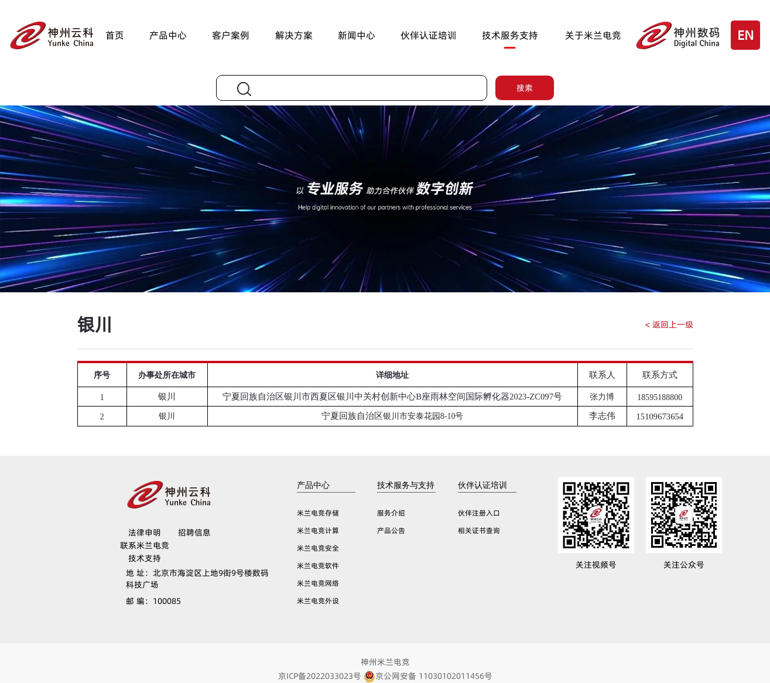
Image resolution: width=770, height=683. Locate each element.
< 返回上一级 (669, 324)
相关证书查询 (479, 530)
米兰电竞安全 (318, 548)
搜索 (524, 88)
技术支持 (144, 558)
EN (745, 35)
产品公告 (391, 530)
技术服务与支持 (405, 485)
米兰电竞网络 (318, 583)
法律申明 (144, 532)
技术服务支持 (510, 35)
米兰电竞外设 (318, 601)
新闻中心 (356, 35)
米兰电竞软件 (318, 566)
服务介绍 (391, 513)
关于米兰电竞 (593, 35)
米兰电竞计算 (318, 530)
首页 (114, 35)
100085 (153, 601)
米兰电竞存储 (318, 513)
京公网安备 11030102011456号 (428, 676)
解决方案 (294, 35)
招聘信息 (194, 532)
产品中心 (168, 35)
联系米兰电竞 (144, 545)
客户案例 (230, 35)
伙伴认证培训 (429, 35)
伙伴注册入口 (479, 513)
